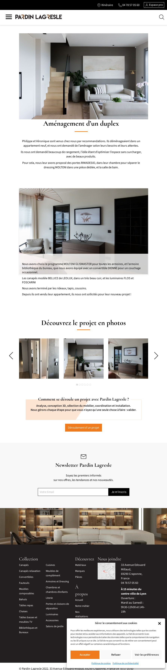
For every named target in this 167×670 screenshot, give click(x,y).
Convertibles (26, 572)
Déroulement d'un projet (83, 423)
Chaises (23, 607)
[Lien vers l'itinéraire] (104, 5)
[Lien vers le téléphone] (128, 5)
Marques (80, 566)
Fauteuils (24, 578)
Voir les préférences (147, 655)
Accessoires (52, 616)
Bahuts (23, 595)
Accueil (79, 595)
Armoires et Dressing (57, 577)
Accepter (85, 655)
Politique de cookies (101, 663)
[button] (159, 623)
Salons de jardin (55, 622)
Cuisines (50, 560)
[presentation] (11, 356)
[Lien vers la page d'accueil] (38, 17)
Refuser (116, 655)
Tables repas (26, 601)
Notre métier (82, 601)
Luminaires (52, 610)
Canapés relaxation (29, 566)
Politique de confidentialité (126, 663)
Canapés (24, 560)
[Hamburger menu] (9, 17)
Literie (49, 593)
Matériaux (80, 560)
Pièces (78, 572)
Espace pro (154, 5)
